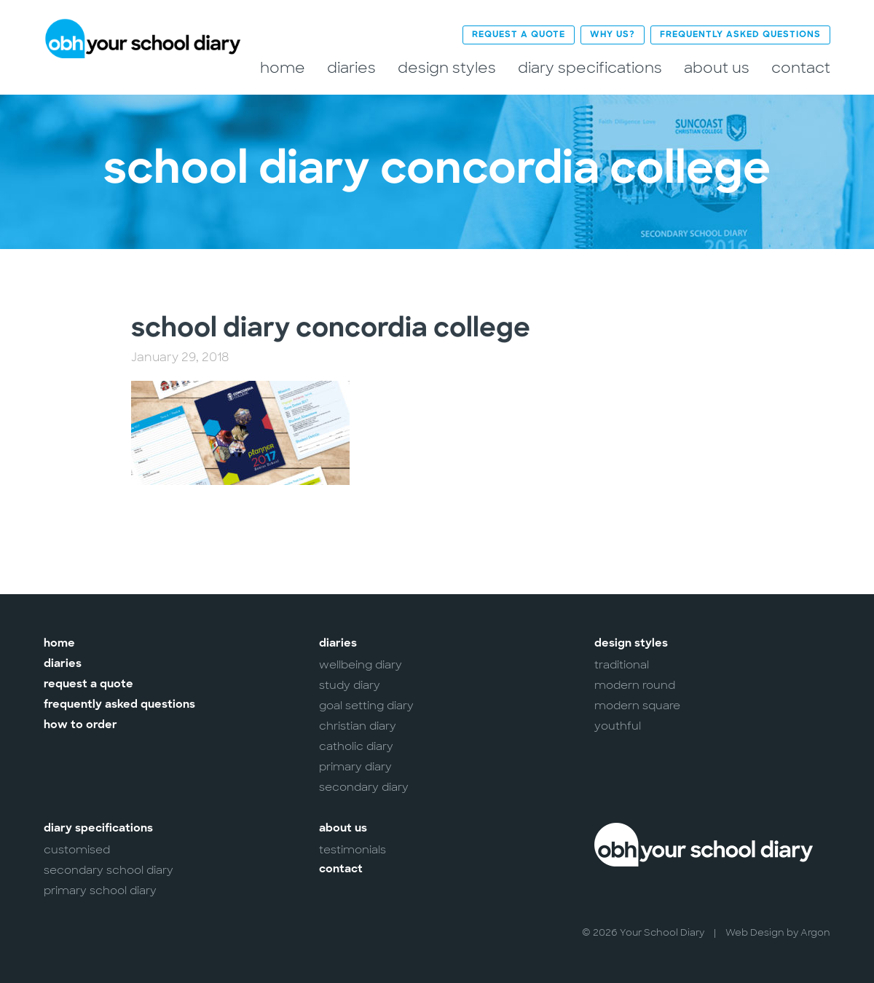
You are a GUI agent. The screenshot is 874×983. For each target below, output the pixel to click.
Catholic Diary (356, 746)
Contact (800, 68)
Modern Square (637, 705)
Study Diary (349, 685)
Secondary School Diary (108, 870)
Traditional (621, 665)
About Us (716, 68)
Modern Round (634, 685)
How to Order (80, 725)
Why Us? (612, 35)
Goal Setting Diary (366, 705)
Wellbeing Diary (360, 665)
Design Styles (447, 68)
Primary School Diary (100, 890)
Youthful (617, 726)
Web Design (754, 932)
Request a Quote (518, 35)
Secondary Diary (364, 787)
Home (282, 68)
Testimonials (352, 849)
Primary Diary (355, 766)
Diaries (351, 68)
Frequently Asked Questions (740, 35)
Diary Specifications (590, 68)
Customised (77, 849)
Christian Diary (357, 726)
